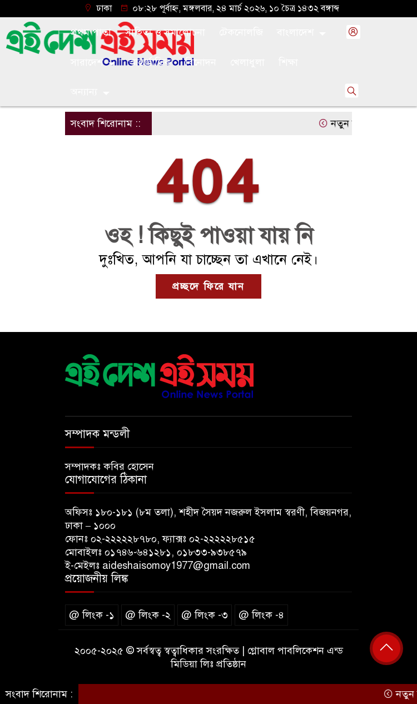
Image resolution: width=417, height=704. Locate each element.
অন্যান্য (84, 92)
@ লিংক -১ (92, 615)
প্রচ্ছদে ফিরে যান (208, 286)
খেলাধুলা (247, 62)
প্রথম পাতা (91, 32)
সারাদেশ (87, 62)
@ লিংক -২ (148, 615)
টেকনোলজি (241, 32)
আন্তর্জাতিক (150, 62)
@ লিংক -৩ (204, 615)
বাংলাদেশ (295, 32)
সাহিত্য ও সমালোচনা (165, 32)
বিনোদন (200, 62)
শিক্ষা (288, 62)
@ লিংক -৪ (261, 615)
